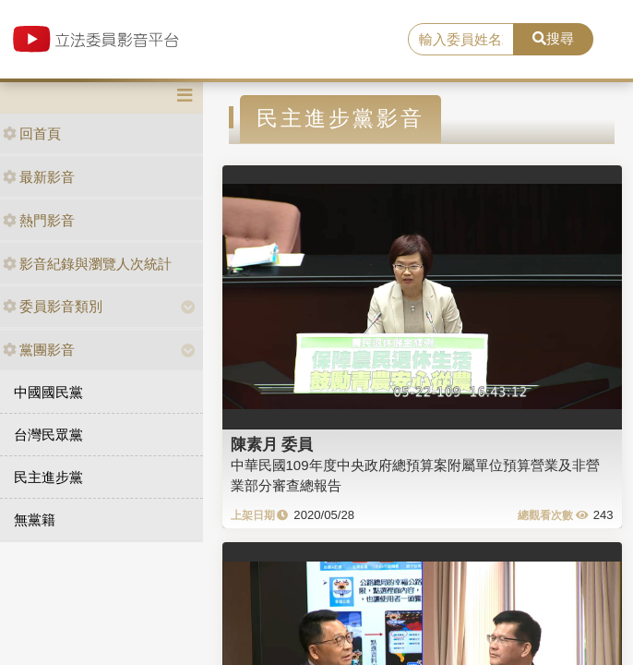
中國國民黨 (48, 392)
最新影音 (39, 177)
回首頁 (32, 133)
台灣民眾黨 (48, 434)
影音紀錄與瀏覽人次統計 (87, 264)
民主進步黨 (48, 477)
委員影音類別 (52, 306)
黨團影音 (39, 349)
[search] (461, 39)
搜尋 (553, 38)
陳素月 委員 (272, 444)
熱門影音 (39, 220)
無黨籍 (34, 519)
